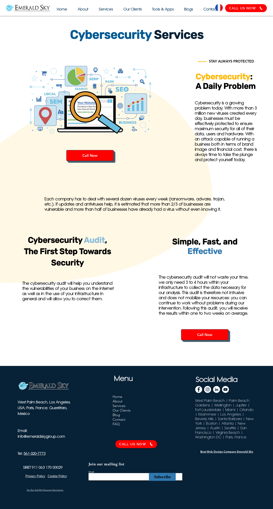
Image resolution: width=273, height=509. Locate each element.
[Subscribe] (162, 477)
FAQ (116, 424)
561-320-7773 (34, 453)
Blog (116, 415)
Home (117, 396)
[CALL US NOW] (246, 8)
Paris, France (236, 437)
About (118, 401)
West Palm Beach (210, 400)
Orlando (246, 409)
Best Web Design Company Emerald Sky (226, 451)
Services (119, 406)
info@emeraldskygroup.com (41, 436)
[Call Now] (90, 155)
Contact (119, 419)
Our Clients (122, 410)
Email (91, 472)
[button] (162, 7)
